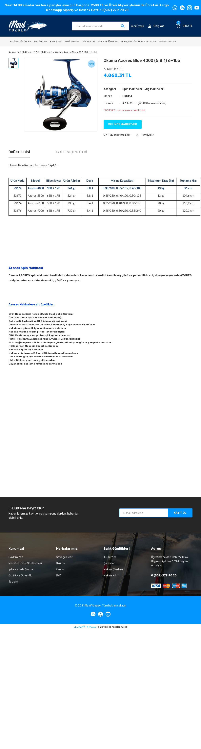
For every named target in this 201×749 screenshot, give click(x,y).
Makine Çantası (113, 569)
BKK (58, 575)
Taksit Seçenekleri (71, 152)
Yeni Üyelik (137, 26)
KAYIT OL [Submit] (180, 513)
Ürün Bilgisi (19, 152)
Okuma (60, 563)
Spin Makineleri (132, 89)
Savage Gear (64, 557)
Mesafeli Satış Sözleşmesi (25, 563)
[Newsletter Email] (155, 512)
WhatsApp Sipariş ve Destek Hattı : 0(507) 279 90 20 (87, 10)
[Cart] (184, 26)
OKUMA (127, 96)
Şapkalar (109, 563)
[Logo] (28, 26)
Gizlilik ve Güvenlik (20, 575)
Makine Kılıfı (111, 575)
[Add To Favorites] (117, 135)
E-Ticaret (92, 627)
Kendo (60, 569)
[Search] (100, 26)
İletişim (13, 581)
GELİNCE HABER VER (122, 124)
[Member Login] (156, 26)
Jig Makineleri (154, 89)
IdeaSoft (79, 627)
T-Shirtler (110, 557)
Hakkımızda (16, 557)
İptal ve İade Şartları (21, 569)
